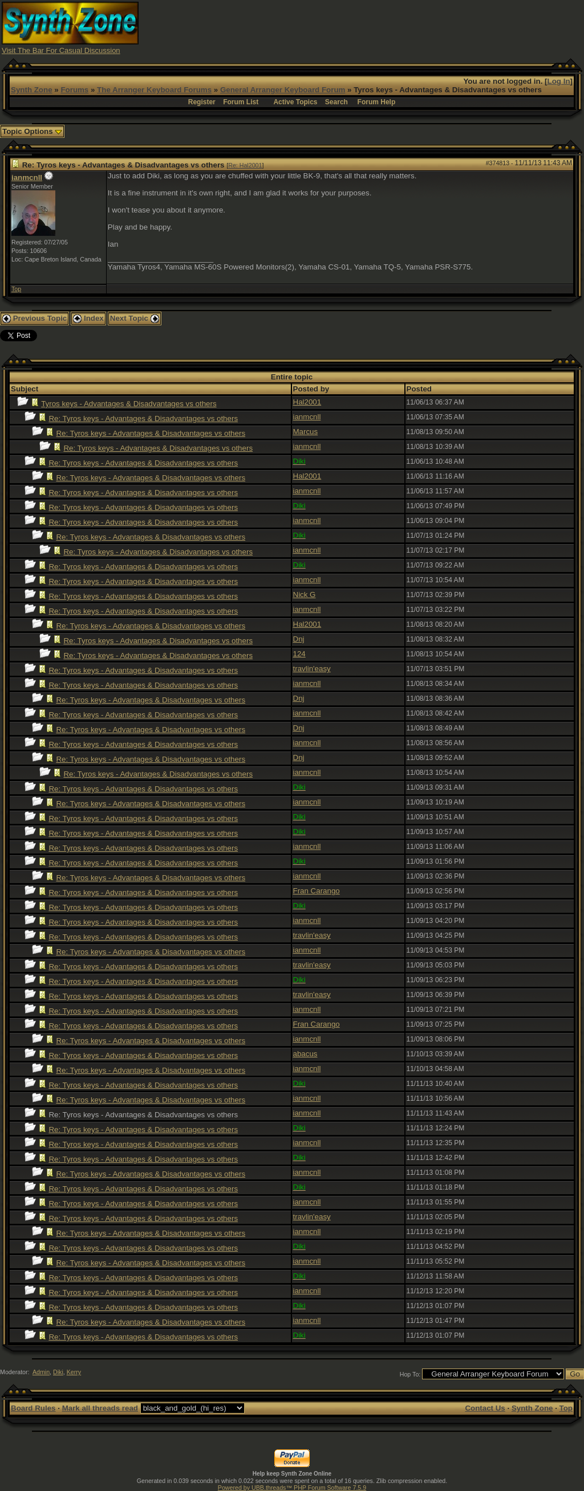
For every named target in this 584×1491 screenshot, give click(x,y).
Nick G (304, 594)
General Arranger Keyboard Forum (282, 89)
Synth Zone (31, 89)
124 (299, 653)
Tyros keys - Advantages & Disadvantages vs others (128, 403)
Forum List (240, 102)
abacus (305, 1053)
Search (336, 102)
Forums (74, 89)
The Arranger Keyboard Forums (154, 89)
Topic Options (32, 131)
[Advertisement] (374, 27)
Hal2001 (307, 402)
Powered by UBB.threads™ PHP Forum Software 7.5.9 (292, 1487)
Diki (58, 1372)
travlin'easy (312, 668)
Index (88, 318)
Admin (41, 1372)
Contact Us (485, 1408)
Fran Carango (316, 891)
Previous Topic (34, 318)
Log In (559, 81)
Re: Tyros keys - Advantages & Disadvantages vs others (143, 418)
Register (202, 102)
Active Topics (295, 102)
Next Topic (134, 318)
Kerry (74, 1372)
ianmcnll (26, 177)
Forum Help (377, 102)
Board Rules (33, 1408)
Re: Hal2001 (245, 165)
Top (16, 288)
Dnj (299, 639)
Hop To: (410, 1374)
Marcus (305, 431)
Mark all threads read (100, 1408)
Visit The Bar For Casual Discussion (61, 50)
